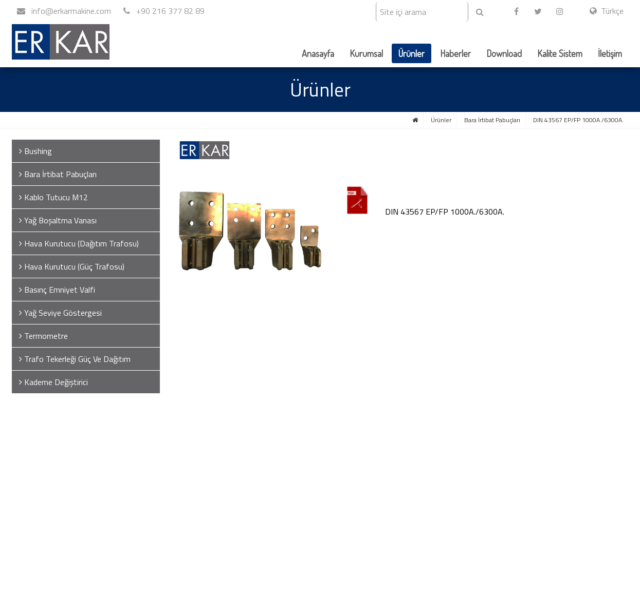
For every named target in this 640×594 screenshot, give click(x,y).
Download (504, 53)
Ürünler (411, 53)
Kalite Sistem (559, 53)
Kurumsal (366, 53)
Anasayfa (318, 53)
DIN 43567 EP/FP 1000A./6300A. (578, 120)
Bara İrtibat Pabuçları (492, 120)
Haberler (455, 53)
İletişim (610, 53)
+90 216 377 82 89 (164, 11)
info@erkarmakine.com (64, 11)
